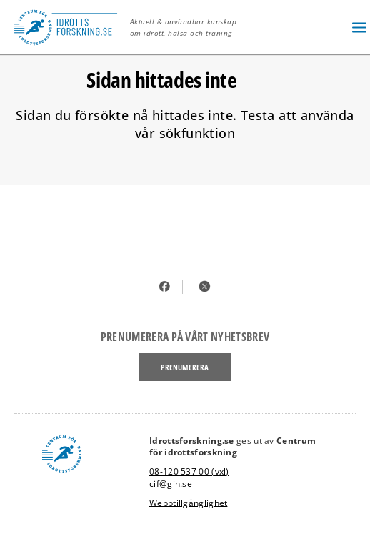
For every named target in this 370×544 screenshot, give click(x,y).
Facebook (165, 286)
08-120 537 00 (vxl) (189, 471)
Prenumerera (185, 367)
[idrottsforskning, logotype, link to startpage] (69, 26)
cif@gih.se (170, 484)
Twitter (205, 286)
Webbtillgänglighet (188, 502)
